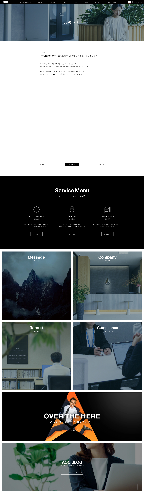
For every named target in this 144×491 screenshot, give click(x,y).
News (65, 2)
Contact (97, 2)
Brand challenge (25, 2)
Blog (76, 2)
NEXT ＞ (101, 102)
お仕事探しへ (137, 2)
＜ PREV (42, 102)
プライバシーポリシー (61, 484)
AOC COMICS (111, 2)
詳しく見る (36, 172)
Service (40, 2)
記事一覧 (72, 102)
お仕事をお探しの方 (72, 368)
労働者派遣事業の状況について (79, 484)
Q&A (86, 2)
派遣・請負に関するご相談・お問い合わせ (72, 471)
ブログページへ (72, 410)
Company (54, 2)
